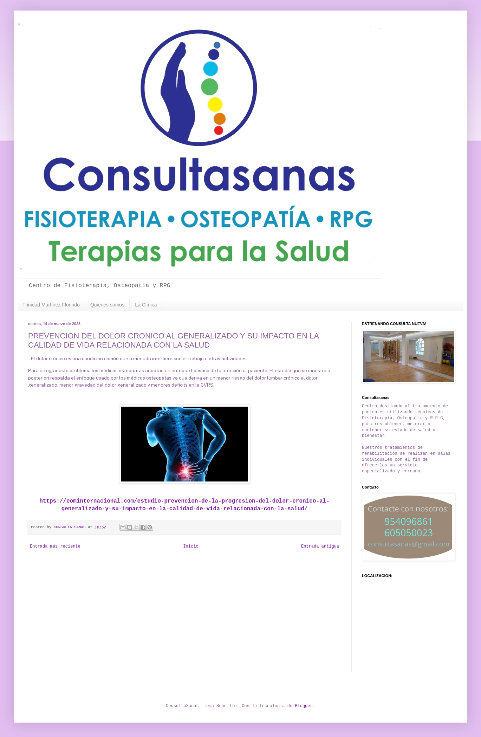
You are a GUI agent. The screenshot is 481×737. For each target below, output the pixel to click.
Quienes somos (107, 305)
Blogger (303, 706)
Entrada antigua (320, 546)
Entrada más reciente (55, 546)
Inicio (190, 546)
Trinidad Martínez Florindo (51, 305)
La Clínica (146, 305)
